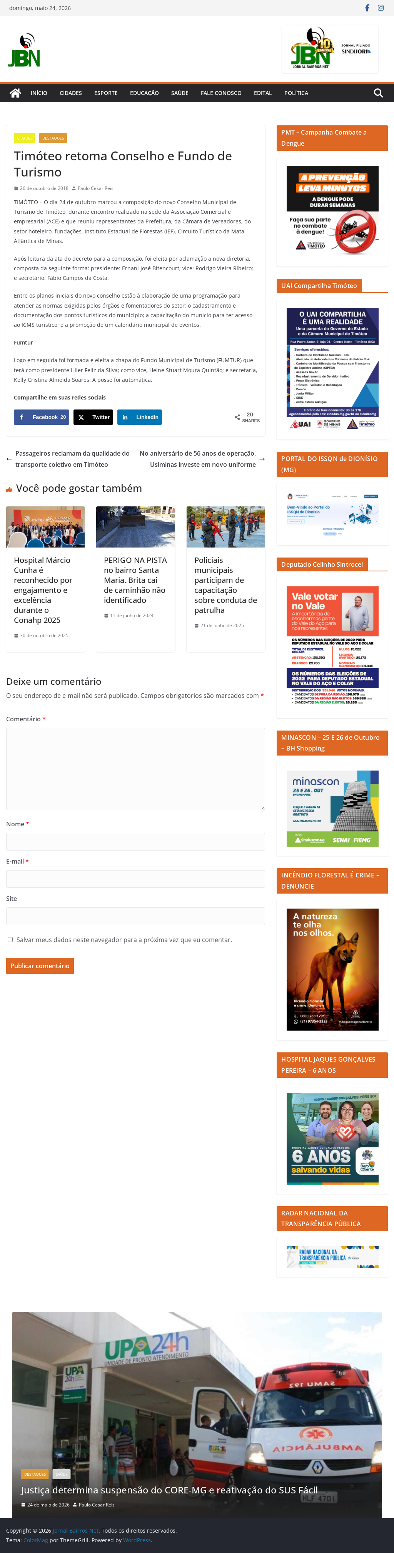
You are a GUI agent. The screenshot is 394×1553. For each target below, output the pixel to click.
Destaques (53, 138)
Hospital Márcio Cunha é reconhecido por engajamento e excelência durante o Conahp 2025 (43, 590)
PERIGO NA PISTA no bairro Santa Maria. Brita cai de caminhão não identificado (135, 580)
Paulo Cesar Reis (96, 188)
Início (39, 93)
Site (11, 898)
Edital (263, 93)
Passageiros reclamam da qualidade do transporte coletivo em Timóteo (68, 459)
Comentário (26, 719)
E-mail (17, 861)
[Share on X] (93, 417)
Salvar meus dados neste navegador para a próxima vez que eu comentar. (124, 939)
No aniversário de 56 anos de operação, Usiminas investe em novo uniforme (202, 459)
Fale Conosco (221, 93)
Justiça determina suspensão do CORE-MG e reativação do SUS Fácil (169, 1489)
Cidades (71, 93)
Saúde (180, 93)
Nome (17, 824)
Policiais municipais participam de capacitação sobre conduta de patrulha (225, 585)
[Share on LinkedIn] (139, 417)
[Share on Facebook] (41, 417)
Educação (144, 93)
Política (296, 93)
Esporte (106, 93)
